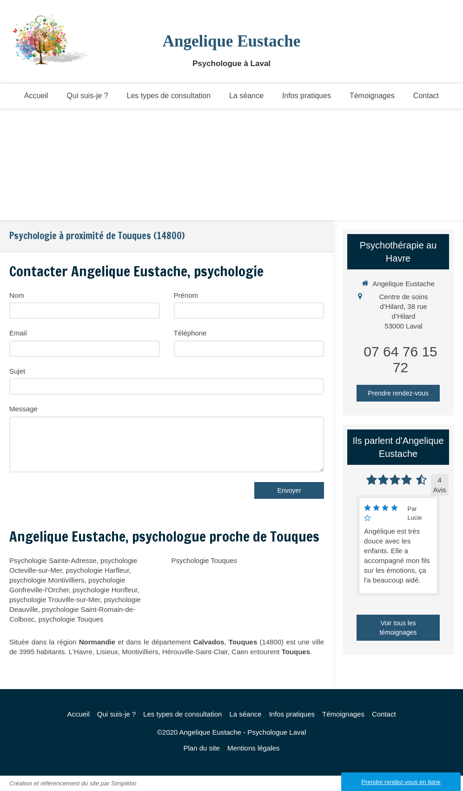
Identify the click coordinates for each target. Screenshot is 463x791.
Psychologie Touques (205, 560)
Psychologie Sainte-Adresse (53, 560)
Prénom (186, 295)
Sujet (17, 371)
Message (23, 409)
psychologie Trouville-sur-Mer (54, 599)
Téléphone (190, 333)
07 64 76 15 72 (400, 359)
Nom (16, 295)
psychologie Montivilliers (47, 580)
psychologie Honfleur (105, 590)
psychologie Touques (71, 619)
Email (18, 333)
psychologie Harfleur (97, 570)
